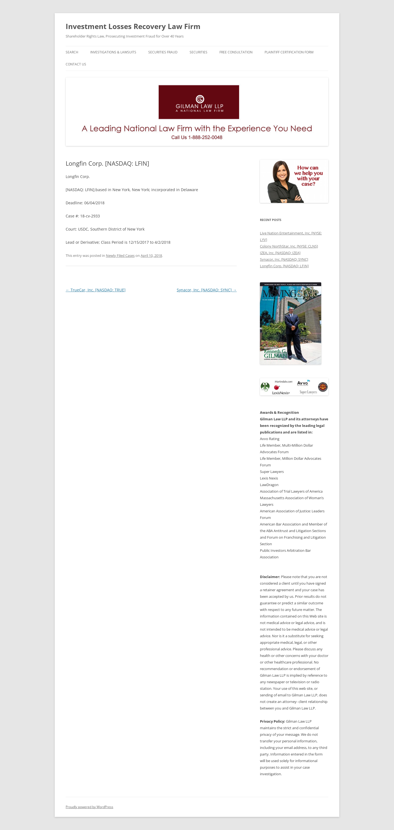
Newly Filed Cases (120, 255)
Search (72, 52)
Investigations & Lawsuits (113, 52)
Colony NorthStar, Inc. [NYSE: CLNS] (289, 246)
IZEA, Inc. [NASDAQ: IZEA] (280, 252)
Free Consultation (236, 52)
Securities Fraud (163, 52)
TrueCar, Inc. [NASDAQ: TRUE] (96, 289)
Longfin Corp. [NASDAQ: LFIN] (284, 265)
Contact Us (76, 64)
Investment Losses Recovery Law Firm (133, 26)
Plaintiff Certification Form (289, 52)
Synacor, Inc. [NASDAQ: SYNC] (207, 289)
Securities (198, 52)
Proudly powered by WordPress (89, 807)
